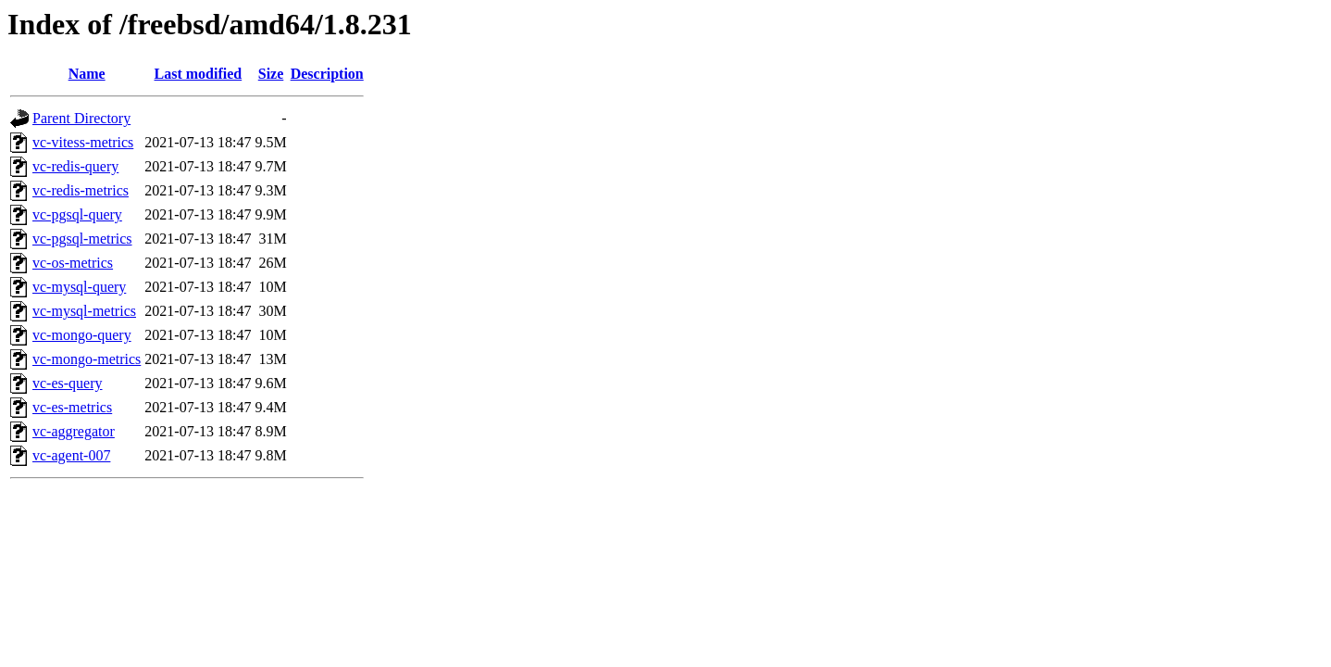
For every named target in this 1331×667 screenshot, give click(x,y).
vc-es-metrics (72, 407)
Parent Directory (81, 118)
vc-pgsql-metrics (82, 238)
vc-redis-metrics (80, 190)
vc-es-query (67, 383)
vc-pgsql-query (77, 214)
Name (87, 74)
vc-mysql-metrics (84, 311)
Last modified (199, 74)
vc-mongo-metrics (86, 359)
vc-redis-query (75, 166)
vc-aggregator (73, 431)
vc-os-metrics (72, 263)
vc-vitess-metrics (82, 142)
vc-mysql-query (79, 287)
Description (327, 74)
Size (271, 74)
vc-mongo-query (81, 335)
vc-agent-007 (71, 455)
